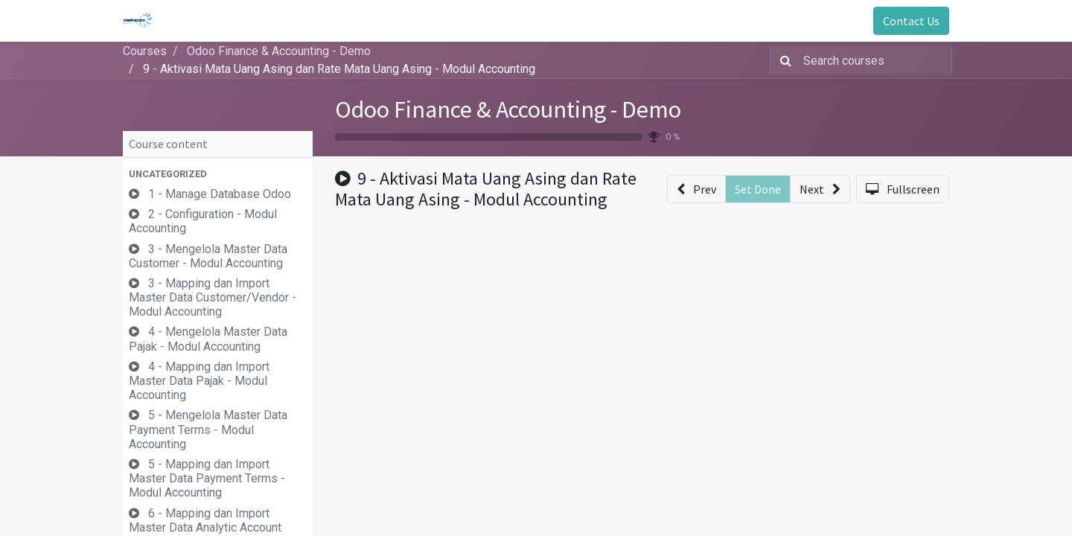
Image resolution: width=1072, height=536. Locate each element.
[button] (218, 174)
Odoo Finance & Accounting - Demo (508, 109)
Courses (145, 51)
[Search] (782, 60)
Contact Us (911, 20)
